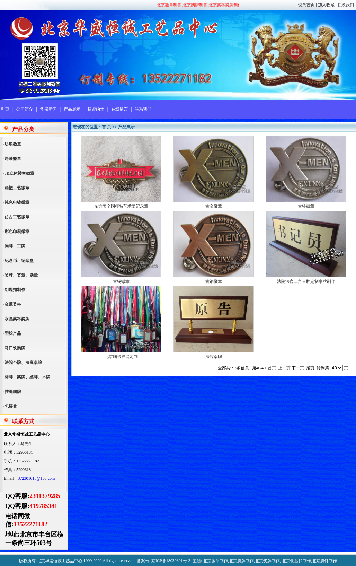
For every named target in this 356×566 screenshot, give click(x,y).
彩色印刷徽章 (17, 231)
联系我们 (345, 4)
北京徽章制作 (215, 560)
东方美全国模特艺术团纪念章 (121, 206)
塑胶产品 (13, 333)
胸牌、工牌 (15, 246)
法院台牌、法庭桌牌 (23, 362)
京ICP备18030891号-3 (170, 560)
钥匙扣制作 (15, 289)
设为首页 (306, 4)
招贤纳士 (96, 109)
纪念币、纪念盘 (19, 260)
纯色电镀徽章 (17, 202)
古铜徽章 (213, 281)
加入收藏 (326, 4)
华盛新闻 (48, 109)
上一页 (284, 368)
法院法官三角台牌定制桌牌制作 (306, 281)
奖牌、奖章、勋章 (21, 275)
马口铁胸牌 (15, 348)
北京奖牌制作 (267, 560)
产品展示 (72, 109)
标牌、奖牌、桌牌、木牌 (27, 377)
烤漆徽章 (13, 158)
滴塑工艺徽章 (17, 187)
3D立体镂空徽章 (20, 173)
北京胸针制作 (324, 560)
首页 (272, 368)
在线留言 (119, 109)
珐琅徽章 (13, 144)
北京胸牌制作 (241, 560)
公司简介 (24, 109)
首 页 (4, 109)
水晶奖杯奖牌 (17, 318)
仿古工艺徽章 (17, 217)
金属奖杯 (13, 304)
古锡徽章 (121, 281)
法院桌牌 (213, 356)
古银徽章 (306, 206)
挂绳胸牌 (13, 391)
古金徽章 (213, 206)
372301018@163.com (36, 478)
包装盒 (11, 406)
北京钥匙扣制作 (296, 560)
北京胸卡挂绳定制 (121, 356)
